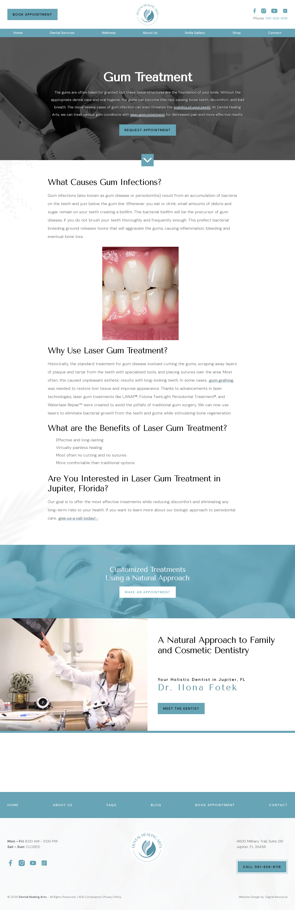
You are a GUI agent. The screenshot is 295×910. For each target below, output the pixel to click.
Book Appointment (32, 14)
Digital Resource (277, 897)
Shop (237, 33)
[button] (62, 33)
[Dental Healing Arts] (254, 11)
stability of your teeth (192, 107)
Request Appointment (148, 130)
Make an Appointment (147, 592)
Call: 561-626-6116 (262, 867)
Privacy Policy (112, 897)
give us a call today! (78, 518)
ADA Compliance (89, 897)
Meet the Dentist (181, 708)
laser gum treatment (147, 114)
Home (18, 33)
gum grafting (221, 380)
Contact (274, 33)
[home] (147, 14)
